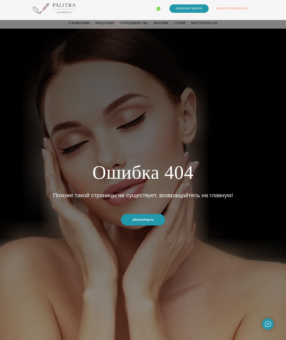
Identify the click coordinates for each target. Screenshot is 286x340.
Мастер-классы (204, 23)
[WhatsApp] (158, 8)
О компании (79, 23)
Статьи (179, 23)
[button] (189, 8)
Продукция (104, 23)
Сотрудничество (134, 23)
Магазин (161, 23)
